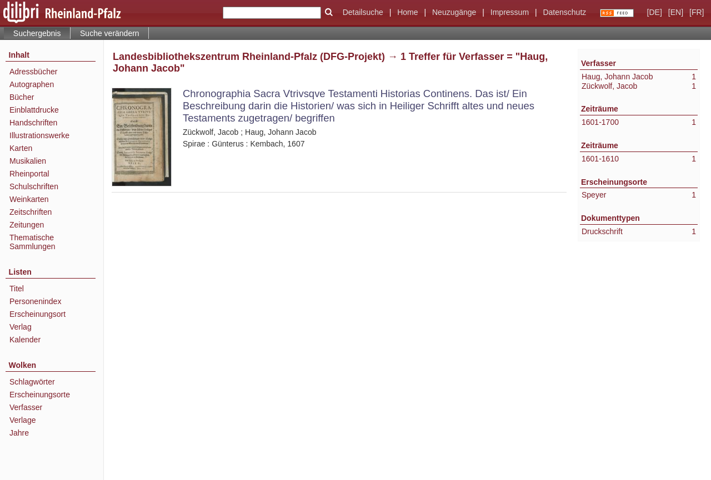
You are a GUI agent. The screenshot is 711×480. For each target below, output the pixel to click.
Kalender (25, 339)
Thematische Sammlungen (32, 242)
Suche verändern (109, 33)
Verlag (20, 326)
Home (407, 12)
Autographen (31, 84)
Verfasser (25, 407)
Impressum (509, 12)
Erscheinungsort (37, 314)
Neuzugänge (454, 12)
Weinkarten (29, 199)
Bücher (21, 97)
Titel (16, 288)
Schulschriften (33, 186)
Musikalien (27, 160)
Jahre (19, 432)
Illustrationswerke (39, 135)
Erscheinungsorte (39, 394)
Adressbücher (33, 71)
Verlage (22, 420)
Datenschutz (564, 12)
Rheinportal (29, 173)
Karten (20, 148)
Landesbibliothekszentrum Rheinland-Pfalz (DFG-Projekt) (249, 56)
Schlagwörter (32, 381)
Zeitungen (26, 224)
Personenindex (35, 301)
